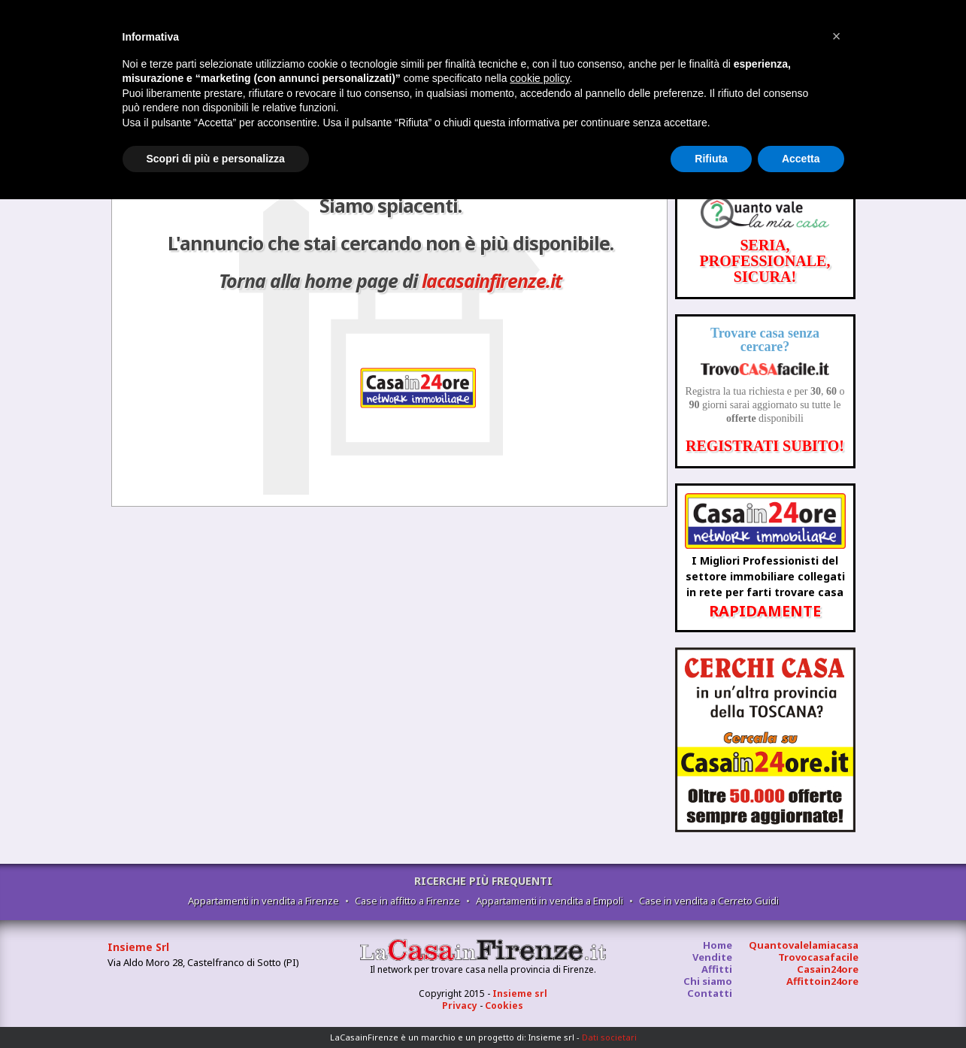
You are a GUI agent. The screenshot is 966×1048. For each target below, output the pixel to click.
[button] (837, 36)
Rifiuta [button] (711, 159)
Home (717, 945)
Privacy (459, 1005)
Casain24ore (827, 969)
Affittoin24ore (822, 981)
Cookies (504, 1005)
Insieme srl (519, 993)
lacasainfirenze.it (492, 280)
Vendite (712, 957)
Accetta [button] (801, 159)
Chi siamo (707, 981)
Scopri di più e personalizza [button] (216, 159)
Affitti (716, 969)
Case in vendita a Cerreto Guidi (709, 901)
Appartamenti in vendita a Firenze (263, 901)
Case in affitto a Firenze (407, 901)
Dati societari (609, 1037)
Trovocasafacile (818, 957)
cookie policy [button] (539, 78)
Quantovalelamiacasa (803, 945)
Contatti (709, 993)
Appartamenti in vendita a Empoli (549, 901)
